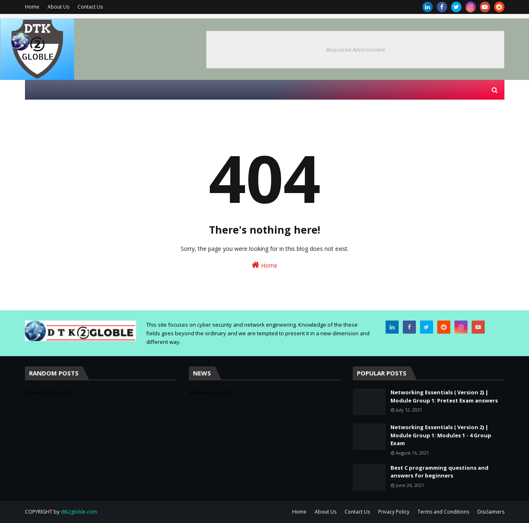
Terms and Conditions (443, 511)
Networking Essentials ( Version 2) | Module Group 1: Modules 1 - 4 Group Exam (441, 435)
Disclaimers (490, 511)
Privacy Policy (393, 511)
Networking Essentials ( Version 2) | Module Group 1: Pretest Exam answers (444, 396)
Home (32, 6)
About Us (58, 6)
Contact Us (90, 6)
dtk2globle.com (79, 511)
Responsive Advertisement (355, 49)
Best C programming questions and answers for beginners (439, 472)
